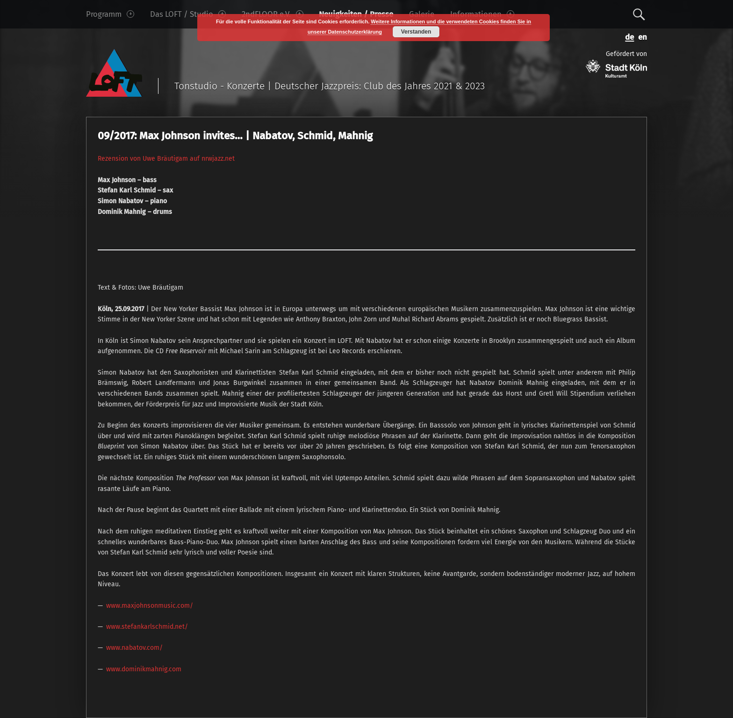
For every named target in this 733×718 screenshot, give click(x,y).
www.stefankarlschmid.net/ (147, 627)
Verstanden (416, 31)
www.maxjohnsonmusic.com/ (149, 606)
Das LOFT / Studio (188, 14)
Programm (110, 14)
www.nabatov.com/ (134, 648)
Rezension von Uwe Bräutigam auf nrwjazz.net (166, 159)
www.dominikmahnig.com (143, 669)
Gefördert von (616, 64)
